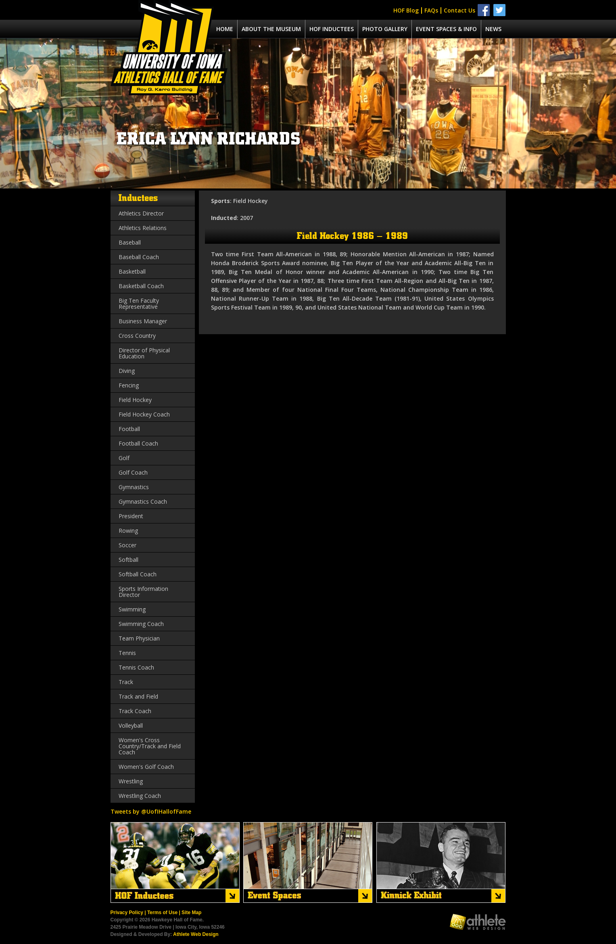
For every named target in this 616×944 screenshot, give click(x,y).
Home (224, 29)
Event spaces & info (446, 29)
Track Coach (135, 711)
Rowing (128, 530)
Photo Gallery (384, 29)
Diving (127, 371)
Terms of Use (162, 912)
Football (129, 429)
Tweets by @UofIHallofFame (151, 811)
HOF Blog (406, 10)
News (493, 29)
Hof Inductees (331, 29)
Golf (124, 458)
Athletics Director (141, 213)
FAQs (431, 10)
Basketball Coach (141, 286)
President (131, 516)
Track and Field (138, 696)
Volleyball (131, 725)
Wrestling (131, 781)
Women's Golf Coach (146, 766)
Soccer (127, 545)
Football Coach (138, 443)
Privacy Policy (127, 912)
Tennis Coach (136, 667)
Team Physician (139, 638)
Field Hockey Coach (144, 414)
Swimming (132, 609)
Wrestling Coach (140, 796)
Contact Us (459, 10)
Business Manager (143, 321)
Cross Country (137, 335)
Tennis (127, 653)
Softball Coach (138, 574)
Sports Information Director (143, 592)
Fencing (129, 385)
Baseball (130, 242)
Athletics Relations (143, 228)
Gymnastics (134, 487)
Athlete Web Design (195, 934)
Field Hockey (135, 400)
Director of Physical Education (144, 353)
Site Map (191, 912)
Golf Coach (133, 472)
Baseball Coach (139, 257)
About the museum (271, 29)
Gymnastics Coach (143, 501)
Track (126, 682)
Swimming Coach (141, 624)
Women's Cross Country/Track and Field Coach (150, 746)
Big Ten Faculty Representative (139, 303)
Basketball (132, 271)
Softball (128, 559)
